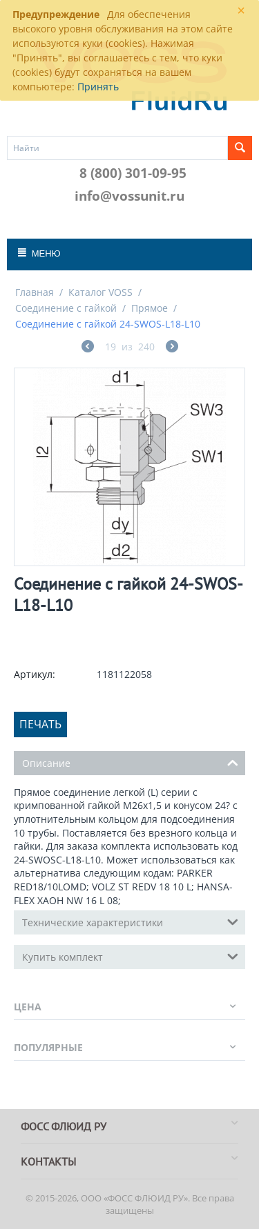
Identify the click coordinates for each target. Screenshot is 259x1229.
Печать (40, 724)
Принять (98, 86)
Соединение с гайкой (66, 307)
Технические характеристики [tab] (130, 921)
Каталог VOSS (100, 292)
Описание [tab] (130, 762)
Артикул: (34, 674)
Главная (34, 292)
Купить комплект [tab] (130, 955)
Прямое (149, 307)
